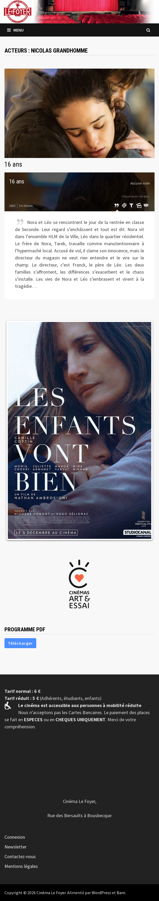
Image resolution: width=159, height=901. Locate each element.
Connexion (14, 837)
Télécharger (20, 643)
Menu (15, 30)
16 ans (13, 164)
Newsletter (15, 847)
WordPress (101, 892)
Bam (121, 892)
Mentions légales (21, 866)
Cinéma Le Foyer (51, 892)
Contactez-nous (20, 856)
